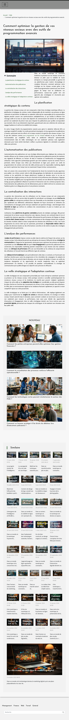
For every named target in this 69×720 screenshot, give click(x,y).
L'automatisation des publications (15, 84)
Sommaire (11, 75)
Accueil (5, 15)
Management (7, 706)
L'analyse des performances (13, 92)
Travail (28, 706)
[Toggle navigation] (5, 4)
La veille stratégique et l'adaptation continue (19, 97)
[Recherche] (34, 712)
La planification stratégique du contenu (17, 80)
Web (10, 15)
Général (35, 706)
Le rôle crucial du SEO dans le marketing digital (31, 671)
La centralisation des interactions (15, 88)
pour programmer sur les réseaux (34, 135)
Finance (16, 706)
